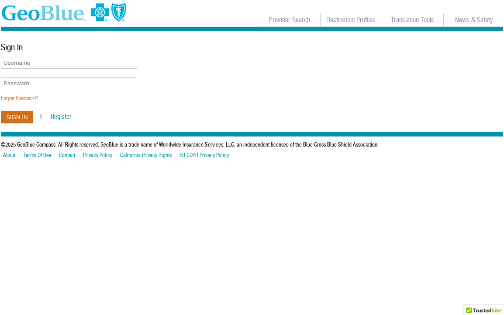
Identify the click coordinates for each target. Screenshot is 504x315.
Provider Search (289, 20)
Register (61, 116)
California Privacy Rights (146, 155)
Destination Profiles (351, 20)
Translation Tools (412, 20)
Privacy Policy (97, 155)
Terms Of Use (37, 155)
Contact (67, 155)
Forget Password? (19, 98)
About (9, 155)
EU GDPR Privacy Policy (204, 155)
